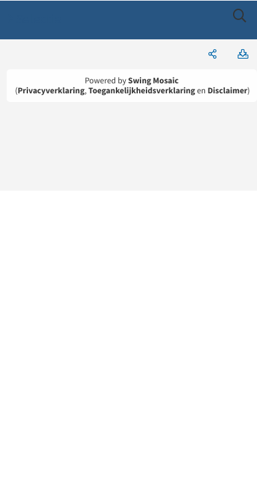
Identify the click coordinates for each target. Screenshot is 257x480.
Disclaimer (228, 90)
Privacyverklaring (51, 90)
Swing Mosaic (153, 80)
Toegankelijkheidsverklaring (142, 90)
